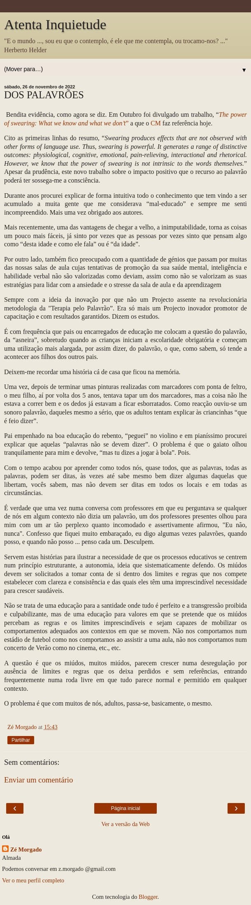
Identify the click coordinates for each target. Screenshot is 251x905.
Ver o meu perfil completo (33, 880)
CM (156, 123)
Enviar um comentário (38, 779)
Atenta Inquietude (55, 24)
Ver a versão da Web (125, 824)
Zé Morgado (26, 849)
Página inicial (125, 808)
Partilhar (21, 740)
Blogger (148, 896)
